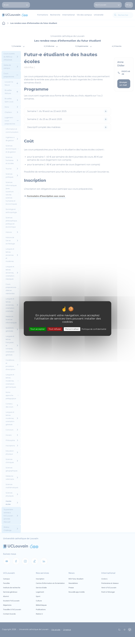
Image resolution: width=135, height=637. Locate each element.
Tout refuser (55, 329)
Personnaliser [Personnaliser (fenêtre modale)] (72, 329)
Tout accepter (37, 329)
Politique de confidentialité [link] (94, 329)
